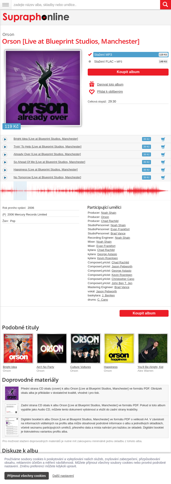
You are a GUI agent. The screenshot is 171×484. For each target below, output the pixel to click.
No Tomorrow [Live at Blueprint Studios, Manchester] (47, 177)
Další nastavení (63, 476)
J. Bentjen (108, 295)
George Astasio (107, 254)
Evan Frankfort (120, 229)
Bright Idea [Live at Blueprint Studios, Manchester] (46, 138)
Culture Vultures (80, 367)
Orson (105, 217)
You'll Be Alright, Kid (150, 367)
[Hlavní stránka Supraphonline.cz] (36, 17)
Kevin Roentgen (107, 258)
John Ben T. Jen (122, 283)
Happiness (111, 367)
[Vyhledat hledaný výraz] (165, 4)
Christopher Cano (123, 279)
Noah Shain (108, 212)
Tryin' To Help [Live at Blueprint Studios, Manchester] (47, 146)
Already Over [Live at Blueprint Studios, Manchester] (47, 154)
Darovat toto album (106, 84)
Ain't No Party (45, 367)
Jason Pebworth (122, 266)
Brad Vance (118, 233)
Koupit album (128, 72)
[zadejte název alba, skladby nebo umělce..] (85, 4)
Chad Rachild (109, 221)
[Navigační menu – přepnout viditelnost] (5, 4)
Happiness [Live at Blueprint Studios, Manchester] (46, 169)
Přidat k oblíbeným (106, 92)
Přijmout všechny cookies (26, 476)
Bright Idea (10, 367)
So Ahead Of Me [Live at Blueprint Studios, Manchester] (49, 162)
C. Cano (102, 299)
